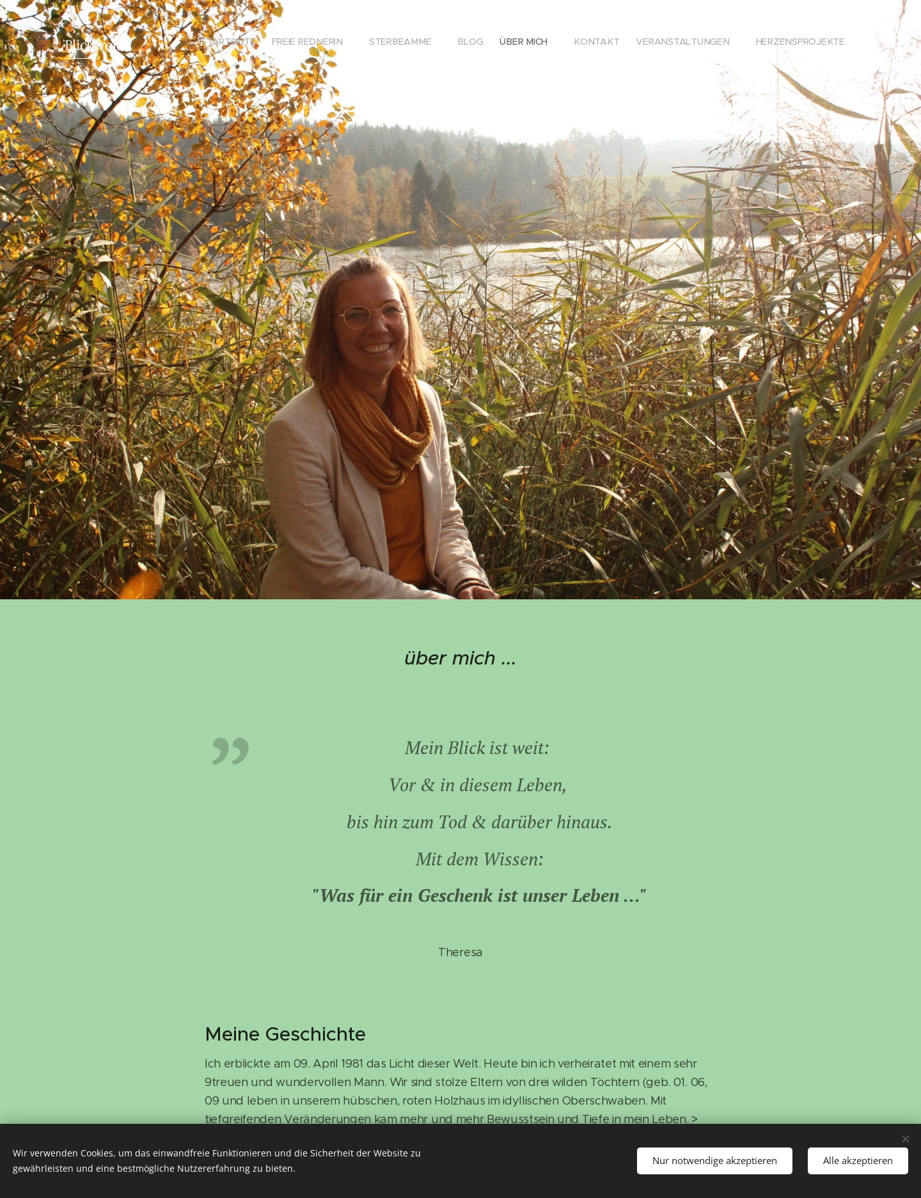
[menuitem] (241, 42)
